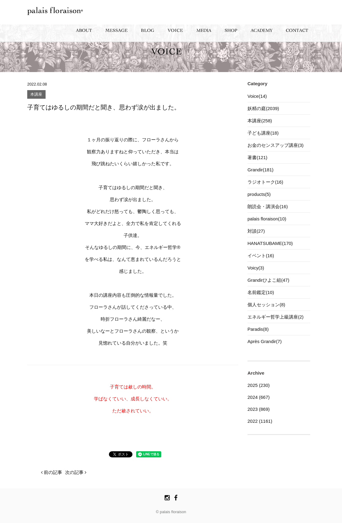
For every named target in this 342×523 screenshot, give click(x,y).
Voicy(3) (255, 267)
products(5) (259, 194)
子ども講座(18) (263, 133)
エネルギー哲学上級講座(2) (275, 316)
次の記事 (75, 472)
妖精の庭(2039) (263, 108)
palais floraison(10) (266, 218)
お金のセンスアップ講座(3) (275, 145)
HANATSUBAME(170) (270, 243)
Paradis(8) (258, 329)
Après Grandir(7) (264, 341)
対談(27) (256, 231)
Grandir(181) (260, 169)
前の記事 (51, 472)
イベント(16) (260, 255)
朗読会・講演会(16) (267, 206)
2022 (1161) (259, 421)
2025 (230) (258, 385)
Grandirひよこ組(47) (268, 280)
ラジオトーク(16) (265, 182)
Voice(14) (257, 96)
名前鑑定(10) (260, 292)
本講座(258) (259, 120)
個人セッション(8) (266, 304)
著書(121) (257, 157)
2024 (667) (258, 397)
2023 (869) (258, 409)
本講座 (36, 94)
